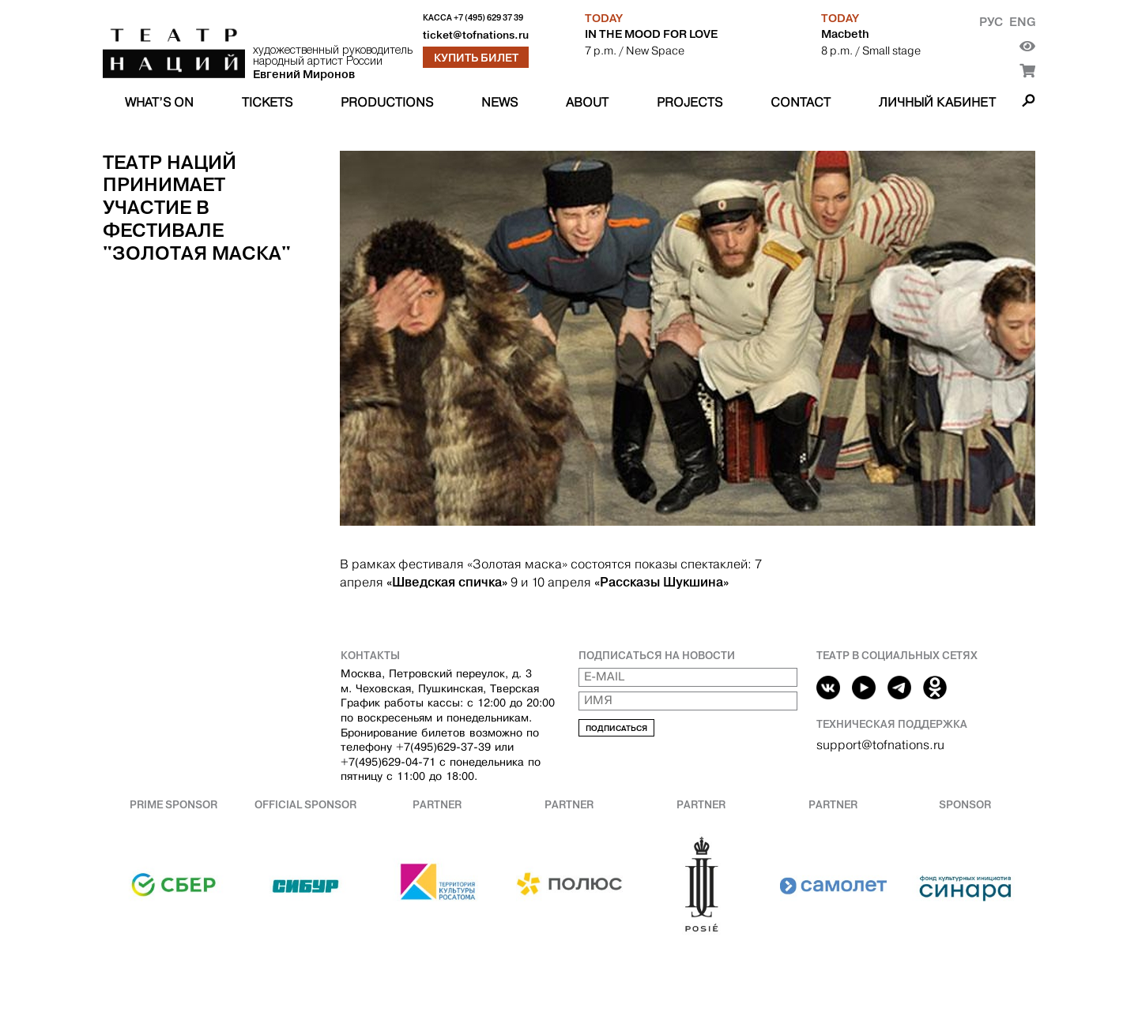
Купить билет (476, 58)
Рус (991, 21)
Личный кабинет (937, 102)
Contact (801, 102)
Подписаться (616, 728)
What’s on (159, 102)
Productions (387, 102)
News (499, 102)
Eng (1022, 21)
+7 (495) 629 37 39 (488, 18)
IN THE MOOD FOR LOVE (651, 34)
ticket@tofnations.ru (476, 35)
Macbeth (845, 34)
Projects (689, 102)
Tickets (267, 102)
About (587, 102)
